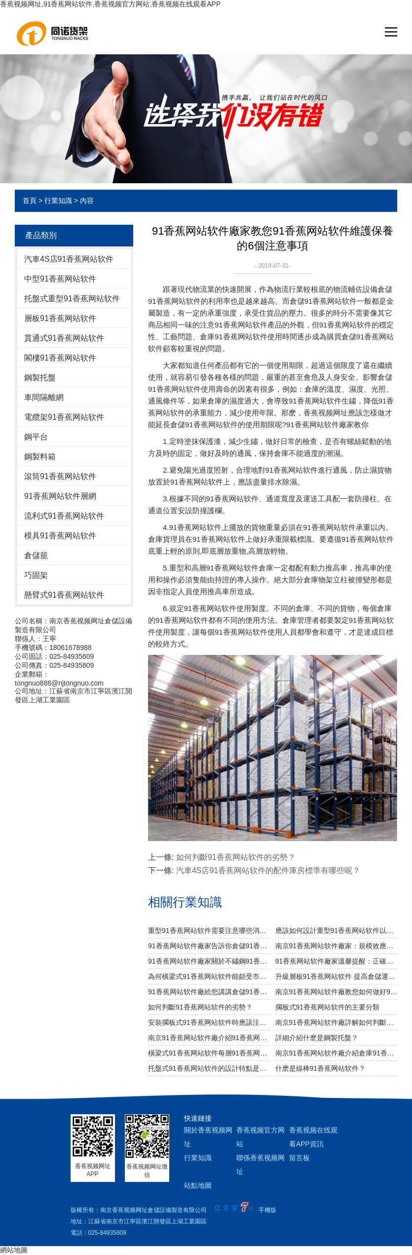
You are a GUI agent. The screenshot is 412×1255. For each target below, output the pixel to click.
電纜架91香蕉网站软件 (64, 417)
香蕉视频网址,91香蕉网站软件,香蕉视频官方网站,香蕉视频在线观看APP (110, 4)
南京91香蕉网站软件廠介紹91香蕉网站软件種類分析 (209, 1038)
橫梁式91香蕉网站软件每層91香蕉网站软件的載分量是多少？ (209, 1053)
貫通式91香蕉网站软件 (64, 338)
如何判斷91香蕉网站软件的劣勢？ (236, 857)
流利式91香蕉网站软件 (64, 516)
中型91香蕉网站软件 (60, 279)
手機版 (267, 1210)
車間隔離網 (44, 397)
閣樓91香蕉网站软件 (60, 358)
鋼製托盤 (40, 377)
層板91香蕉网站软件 (60, 318)
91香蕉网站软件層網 (60, 496)
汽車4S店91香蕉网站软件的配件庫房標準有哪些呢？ (268, 870)
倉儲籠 (36, 555)
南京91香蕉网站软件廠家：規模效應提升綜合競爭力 (336, 946)
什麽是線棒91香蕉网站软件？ (320, 1068)
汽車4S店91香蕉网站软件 (68, 259)
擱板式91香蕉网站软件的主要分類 (327, 1007)
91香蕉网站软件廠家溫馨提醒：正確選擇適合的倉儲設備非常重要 (336, 961)
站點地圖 (198, 1185)
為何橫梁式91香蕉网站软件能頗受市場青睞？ (209, 976)
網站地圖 (14, 1250)
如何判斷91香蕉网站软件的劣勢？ (200, 1007)
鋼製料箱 (40, 456)
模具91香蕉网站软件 (60, 535)
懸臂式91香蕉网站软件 (64, 595)
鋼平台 (36, 437)
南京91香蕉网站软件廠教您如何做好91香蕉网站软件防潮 (336, 992)
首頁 (30, 200)
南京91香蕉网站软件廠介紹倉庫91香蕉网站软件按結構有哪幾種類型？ (336, 1053)
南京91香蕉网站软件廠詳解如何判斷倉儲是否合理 (336, 1022)
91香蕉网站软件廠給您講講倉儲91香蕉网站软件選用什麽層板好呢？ (209, 992)
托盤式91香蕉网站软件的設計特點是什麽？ (209, 1068)
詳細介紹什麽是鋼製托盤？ (316, 1038)
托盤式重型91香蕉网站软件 (72, 298)
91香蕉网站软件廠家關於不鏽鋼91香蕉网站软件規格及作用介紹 (209, 961)
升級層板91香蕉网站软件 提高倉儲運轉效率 (336, 976)
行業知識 (58, 200)
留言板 (299, 1158)
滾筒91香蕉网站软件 (60, 476)
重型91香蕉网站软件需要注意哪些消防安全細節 (209, 930)
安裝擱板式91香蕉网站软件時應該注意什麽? (209, 1022)
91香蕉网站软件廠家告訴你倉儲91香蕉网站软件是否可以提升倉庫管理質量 (209, 946)
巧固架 (36, 575)
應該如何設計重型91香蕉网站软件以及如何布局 (336, 930)
